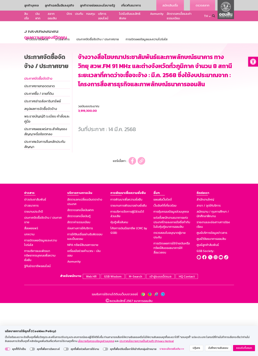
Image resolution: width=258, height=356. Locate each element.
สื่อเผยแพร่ (31, 281)
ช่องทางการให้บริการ (80, 281)
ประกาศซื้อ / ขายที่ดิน (39, 147)
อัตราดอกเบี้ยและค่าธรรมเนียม (179, 15)
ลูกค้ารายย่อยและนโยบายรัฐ (97, 5)
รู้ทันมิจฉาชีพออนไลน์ (37, 319)
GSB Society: (205, 304)
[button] (253, 62)
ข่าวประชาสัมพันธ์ (35, 253)
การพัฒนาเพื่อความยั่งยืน (126, 253)
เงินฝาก (37, 15)
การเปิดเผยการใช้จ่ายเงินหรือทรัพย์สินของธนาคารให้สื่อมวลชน (171, 301)
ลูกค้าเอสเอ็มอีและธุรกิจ (59, 5)
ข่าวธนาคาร (31, 259)
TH (206, 16)
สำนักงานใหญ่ (205, 253)
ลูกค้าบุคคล (31, 5)
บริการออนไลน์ (103, 15)
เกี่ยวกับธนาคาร (131, 5)
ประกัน (79, 13)
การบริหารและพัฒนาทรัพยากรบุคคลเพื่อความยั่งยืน (40, 309)
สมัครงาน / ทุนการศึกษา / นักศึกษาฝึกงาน (213, 267)
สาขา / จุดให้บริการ (209, 259)
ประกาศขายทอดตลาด (39, 139)
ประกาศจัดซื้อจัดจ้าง (38, 131)
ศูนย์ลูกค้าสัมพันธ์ (208, 298)
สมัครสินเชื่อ (170, 5)
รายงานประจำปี (33, 265)
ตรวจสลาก (202, 5)
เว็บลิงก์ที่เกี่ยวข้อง (164, 259)
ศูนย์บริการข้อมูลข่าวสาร (212, 286)
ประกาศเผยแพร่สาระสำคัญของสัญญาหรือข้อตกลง (45, 185)
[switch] (7, 349)
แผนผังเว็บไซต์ (162, 253)
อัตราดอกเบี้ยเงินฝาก (80, 263)
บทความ (29, 287)
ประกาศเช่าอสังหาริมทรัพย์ (42, 154)
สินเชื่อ (26, 15)
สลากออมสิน (52, 15)
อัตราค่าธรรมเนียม (78, 275)
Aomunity (157, 13)
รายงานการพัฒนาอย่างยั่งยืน (128, 259)
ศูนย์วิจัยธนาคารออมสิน (211, 292)
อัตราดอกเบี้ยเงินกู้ (79, 269)
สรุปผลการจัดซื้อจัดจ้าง (40, 162)
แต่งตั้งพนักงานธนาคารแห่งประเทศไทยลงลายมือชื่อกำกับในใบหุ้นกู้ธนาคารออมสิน (171, 275)
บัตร (69, 13)
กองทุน (90, 13)
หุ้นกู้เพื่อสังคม (119, 275)
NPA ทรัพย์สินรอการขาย (82, 298)
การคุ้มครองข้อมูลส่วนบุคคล (171, 265)
